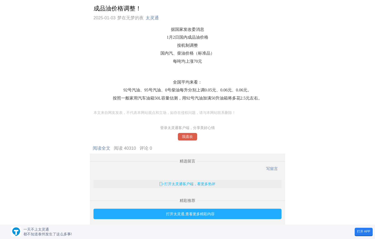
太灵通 (152, 17)
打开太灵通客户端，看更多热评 (189, 184)
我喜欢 (187, 137)
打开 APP (363, 231)
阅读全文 (103, 148)
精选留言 (187, 161)
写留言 (272, 168)
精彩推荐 (187, 201)
